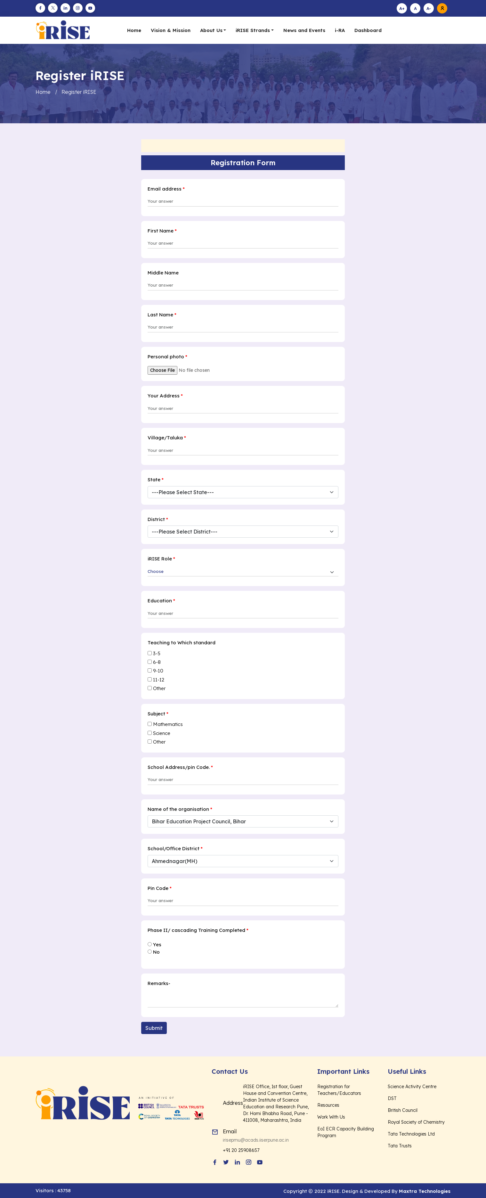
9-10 (158, 670)
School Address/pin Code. (180, 767)
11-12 (158, 679)
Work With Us (331, 1117)
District (158, 519)
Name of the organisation (180, 809)
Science (161, 733)
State (156, 479)
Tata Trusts (400, 1145)
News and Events (304, 30)
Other (159, 688)
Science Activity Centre (412, 1086)
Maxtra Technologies (424, 1191)
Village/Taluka (167, 437)
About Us (211, 30)
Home (134, 30)
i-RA (340, 30)
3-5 (156, 653)
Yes (157, 944)
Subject (158, 713)
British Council (402, 1110)
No (156, 952)
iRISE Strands (253, 30)
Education (161, 600)
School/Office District (175, 848)
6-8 (157, 662)
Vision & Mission (170, 30)
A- (428, 8)
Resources (328, 1105)
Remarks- (159, 983)
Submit (154, 1027)
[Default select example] (243, 572)
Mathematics (168, 724)
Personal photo (167, 356)
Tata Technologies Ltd (411, 1134)
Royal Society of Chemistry (416, 1122)
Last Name (162, 314)
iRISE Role (161, 558)
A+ (402, 8)
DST (392, 1098)
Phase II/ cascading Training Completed (198, 930)
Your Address (165, 395)
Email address (166, 188)
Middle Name (163, 272)
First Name (162, 230)
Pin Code (160, 888)
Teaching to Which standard (181, 642)
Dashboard (368, 30)
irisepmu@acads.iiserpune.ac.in (256, 1140)
